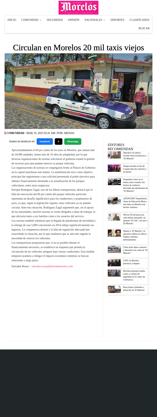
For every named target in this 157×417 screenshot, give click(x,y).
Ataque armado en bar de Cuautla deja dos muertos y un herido (134, 169)
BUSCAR (144, 28)
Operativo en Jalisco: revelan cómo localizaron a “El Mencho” (134, 156)
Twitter (54, 299)
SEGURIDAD (55, 19)
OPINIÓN (73, 19)
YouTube (71, 299)
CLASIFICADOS (139, 19)
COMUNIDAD (31, 20)
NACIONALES (95, 20)
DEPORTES (117, 19)
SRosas (69, 133)
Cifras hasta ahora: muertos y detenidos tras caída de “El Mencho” (135, 250)
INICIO (12, 19)
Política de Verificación (138, 395)
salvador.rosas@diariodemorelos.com (52, 266)
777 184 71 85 (76, 356)
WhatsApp (72, 141)
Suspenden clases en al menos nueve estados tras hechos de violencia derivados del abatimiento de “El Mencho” (135, 185)
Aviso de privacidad (117, 339)
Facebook (45, 141)
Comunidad (15, 133)
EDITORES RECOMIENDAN (120, 147)
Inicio (97, 395)
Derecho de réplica (116, 346)
